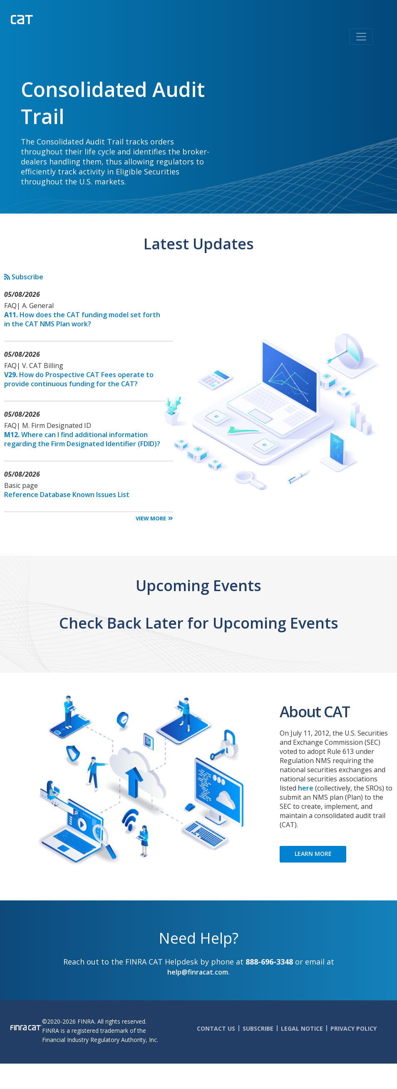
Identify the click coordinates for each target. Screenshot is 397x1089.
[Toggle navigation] (361, 36)
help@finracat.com (197, 972)
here (305, 788)
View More (151, 518)
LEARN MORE (313, 854)
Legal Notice (302, 1028)
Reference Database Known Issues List (66, 494)
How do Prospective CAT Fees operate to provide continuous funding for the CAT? (79, 379)
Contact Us (216, 1028)
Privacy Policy (353, 1028)
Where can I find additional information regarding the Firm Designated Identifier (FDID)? (82, 439)
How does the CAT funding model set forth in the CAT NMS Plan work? (82, 319)
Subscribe (23, 276)
